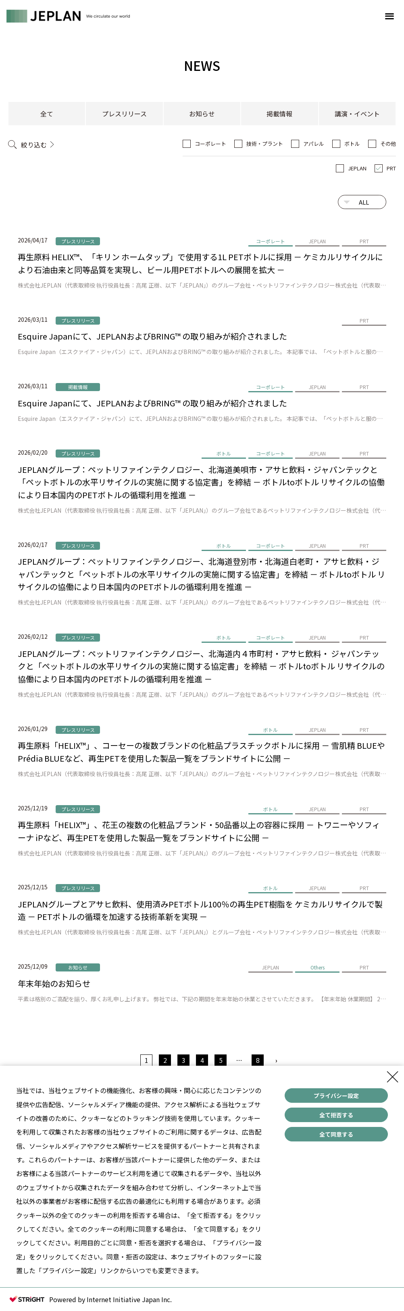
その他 (388, 143)
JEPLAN (357, 168)
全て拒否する (336, 1115)
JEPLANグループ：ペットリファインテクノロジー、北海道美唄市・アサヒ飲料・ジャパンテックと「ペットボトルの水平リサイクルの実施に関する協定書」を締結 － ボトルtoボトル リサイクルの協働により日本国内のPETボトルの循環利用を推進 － (201, 482)
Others (317, 967)
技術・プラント (264, 143)
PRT (391, 168)
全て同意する (336, 1134)
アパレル (313, 143)
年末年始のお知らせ (54, 983)
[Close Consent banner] (393, 1077)
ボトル (352, 143)
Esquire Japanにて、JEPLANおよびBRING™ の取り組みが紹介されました (152, 336)
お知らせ (202, 113)
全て (46, 113)
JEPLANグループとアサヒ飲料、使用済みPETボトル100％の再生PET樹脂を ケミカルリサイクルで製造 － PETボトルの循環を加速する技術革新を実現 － (200, 910)
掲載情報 (279, 113)
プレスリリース (124, 113)
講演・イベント (357, 113)
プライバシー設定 (336, 1095)
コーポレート (210, 143)
